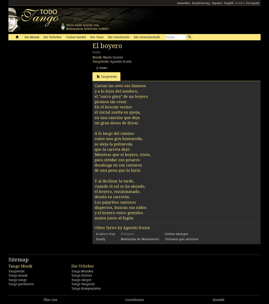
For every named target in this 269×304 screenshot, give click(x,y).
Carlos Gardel (76, 37)
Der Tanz (97, 37)
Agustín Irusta (121, 61)
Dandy (100, 239)
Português (252, 3)
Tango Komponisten (86, 288)
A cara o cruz (105, 234)
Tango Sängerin (83, 284)
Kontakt (218, 299)
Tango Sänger (81, 280)
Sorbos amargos (176, 234)
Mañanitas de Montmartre (140, 239)
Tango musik (17, 275)
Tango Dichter (81, 275)
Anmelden (183, 3)
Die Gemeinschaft (147, 37)
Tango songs (17, 280)
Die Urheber (53, 37)
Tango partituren (21, 284)
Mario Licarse (113, 57)
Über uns (50, 299)
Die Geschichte (119, 37)
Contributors (134, 299)
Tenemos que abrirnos (181, 239)
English (228, 3)
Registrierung (201, 3)
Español (217, 3)
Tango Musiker (82, 271)
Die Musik (32, 37)
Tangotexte (107, 76)
